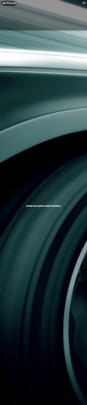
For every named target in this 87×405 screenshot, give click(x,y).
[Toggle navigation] (84, 3)
